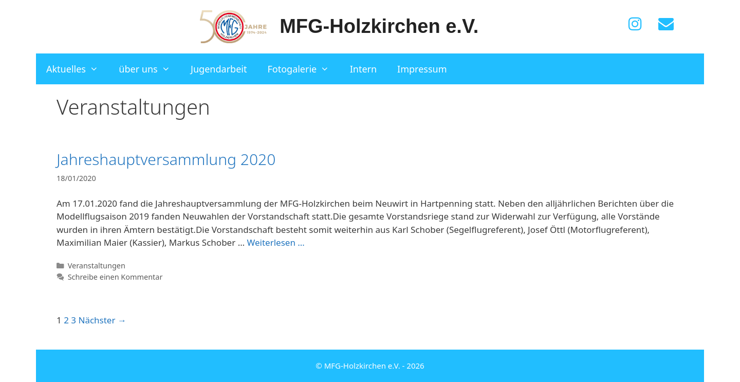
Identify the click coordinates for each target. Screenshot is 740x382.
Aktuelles (77, 68)
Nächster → (102, 320)
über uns (149, 68)
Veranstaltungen (96, 265)
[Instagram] (635, 24)
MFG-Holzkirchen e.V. (379, 26)
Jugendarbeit (219, 69)
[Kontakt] (666, 24)
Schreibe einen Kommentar (115, 277)
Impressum (422, 69)
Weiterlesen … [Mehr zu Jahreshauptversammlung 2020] (276, 242)
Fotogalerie (303, 68)
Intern (363, 69)
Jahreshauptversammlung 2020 (166, 159)
